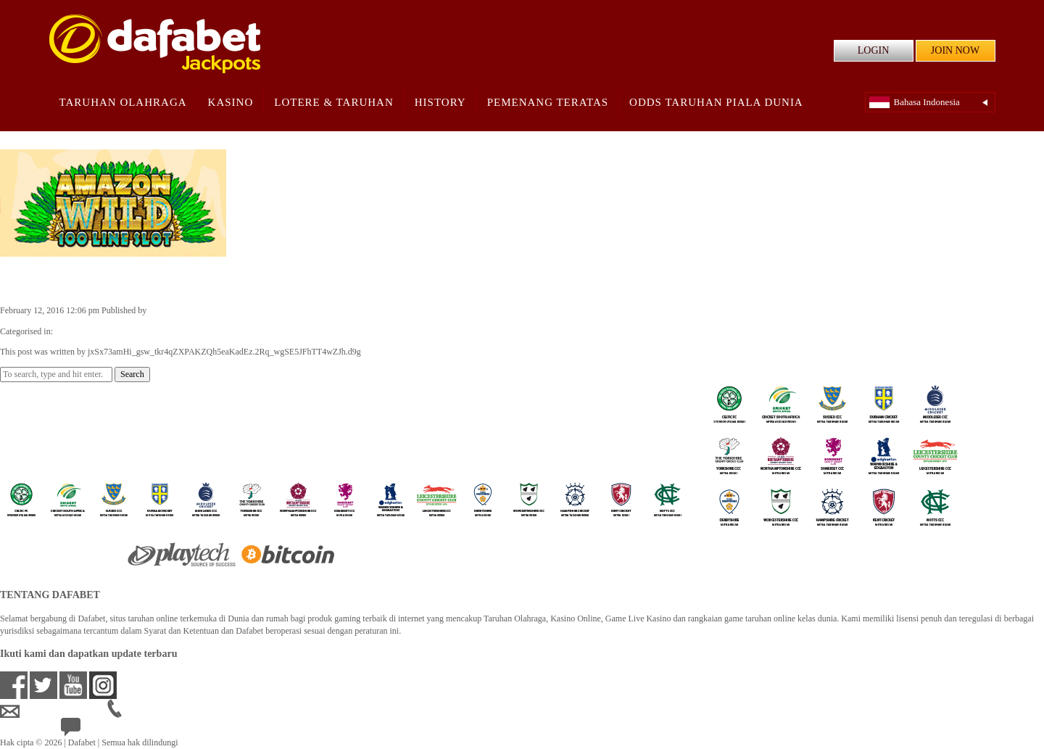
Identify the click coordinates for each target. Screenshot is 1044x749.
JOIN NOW (955, 50)
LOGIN (874, 50)
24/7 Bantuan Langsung (113, 730)
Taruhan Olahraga (123, 102)
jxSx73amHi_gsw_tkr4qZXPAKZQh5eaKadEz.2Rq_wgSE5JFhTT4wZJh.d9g (285, 310)
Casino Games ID (86, 331)
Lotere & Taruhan (334, 102)
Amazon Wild (51, 279)
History (440, 102)
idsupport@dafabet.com (53, 711)
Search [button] (132, 374)
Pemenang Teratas (547, 102)
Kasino (231, 102)
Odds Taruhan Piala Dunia (716, 102)
